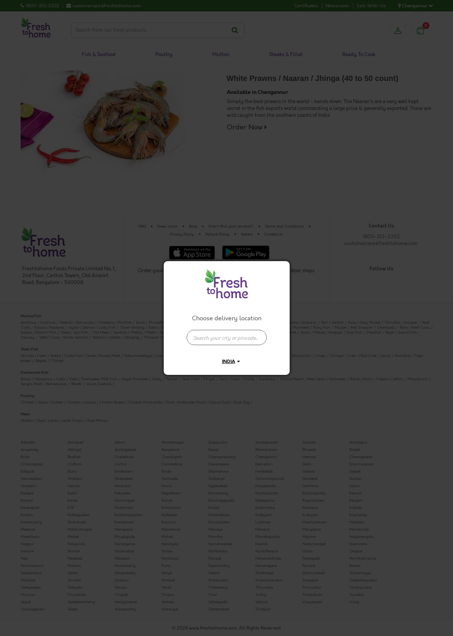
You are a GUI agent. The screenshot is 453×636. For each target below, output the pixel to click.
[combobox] (227, 333)
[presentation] (227, 337)
